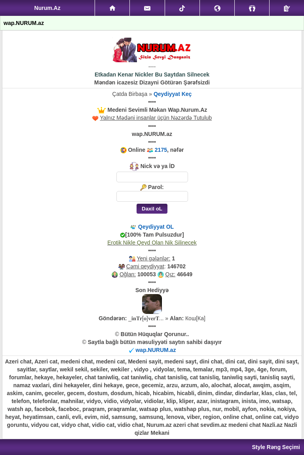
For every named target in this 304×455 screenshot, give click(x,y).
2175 (161, 150)
